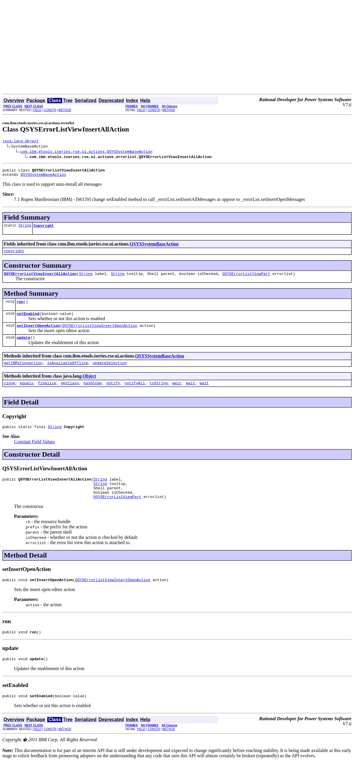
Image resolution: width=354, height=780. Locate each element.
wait (176, 393)
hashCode (92, 393)
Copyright (44, 229)
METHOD (65, 110)
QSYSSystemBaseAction (43, 177)
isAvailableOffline (67, 372)
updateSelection (110, 372)
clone (9, 393)
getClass (70, 393)
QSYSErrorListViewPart (246, 278)
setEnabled (28, 320)
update (23, 346)
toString (158, 393)
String (24, 228)
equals (27, 393)
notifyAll (135, 393)
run (20, 307)
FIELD (37, 110)
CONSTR (50, 110)
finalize (47, 393)
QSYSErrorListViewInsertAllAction (40, 278)
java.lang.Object (20, 141)
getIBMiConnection (23, 372)
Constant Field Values (34, 453)
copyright (14, 255)
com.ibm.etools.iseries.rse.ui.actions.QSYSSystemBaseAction (86, 152)
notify (113, 393)
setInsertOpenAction (38, 333)
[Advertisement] (177, 50)
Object (89, 385)
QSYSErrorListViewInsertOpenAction (99, 333)
